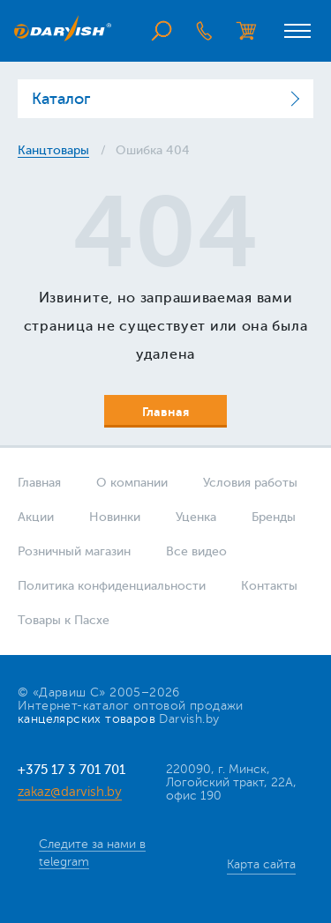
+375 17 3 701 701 (71, 770)
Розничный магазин (74, 551)
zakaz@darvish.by (70, 792)
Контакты (269, 585)
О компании (132, 482)
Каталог (61, 99)
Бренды (274, 517)
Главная (39, 482)
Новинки (114, 517)
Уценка (196, 517)
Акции (36, 517)
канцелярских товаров (86, 719)
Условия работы (250, 482)
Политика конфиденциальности (112, 585)
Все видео (196, 551)
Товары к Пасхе (63, 620)
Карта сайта (261, 864)
